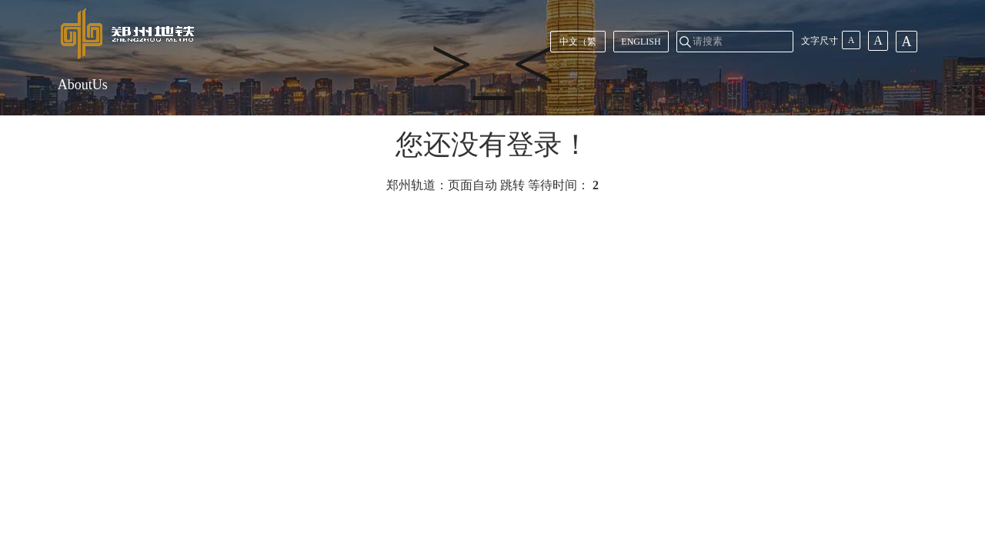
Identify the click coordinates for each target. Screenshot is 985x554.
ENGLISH (640, 41)
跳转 (512, 185)
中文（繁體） (577, 44)
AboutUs (83, 84)
